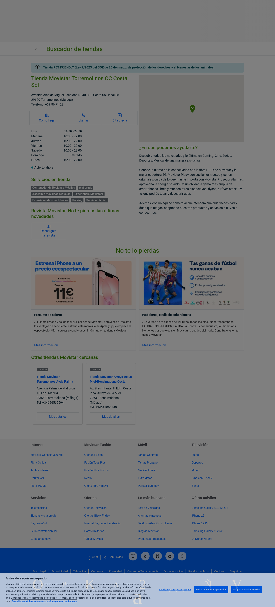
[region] (137, 590)
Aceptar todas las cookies (246, 589)
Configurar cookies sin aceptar (175, 589)
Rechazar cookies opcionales (211, 589)
